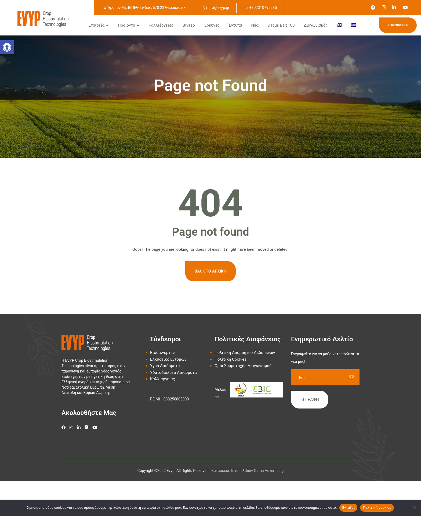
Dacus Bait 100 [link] (281, 25)
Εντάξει (348, 508)
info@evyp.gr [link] (216, 7)
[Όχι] (414, 507)
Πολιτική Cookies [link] (230, 359)
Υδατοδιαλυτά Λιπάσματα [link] (173, 372)
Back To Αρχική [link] (210, 271)
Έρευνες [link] (211, 25)
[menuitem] (339, 25)
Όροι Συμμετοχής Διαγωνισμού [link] (243, 365)
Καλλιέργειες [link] (161, 25)
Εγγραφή (309, 399)
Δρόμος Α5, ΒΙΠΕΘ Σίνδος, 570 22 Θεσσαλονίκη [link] (146, 7)
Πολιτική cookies (377, 508)
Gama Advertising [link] (269, 470)
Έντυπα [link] (235, 25)
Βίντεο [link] (189, 25)
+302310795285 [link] (261, 7)
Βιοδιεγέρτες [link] (162, 352)
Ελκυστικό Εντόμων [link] (168, 359)
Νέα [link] (254, 25)
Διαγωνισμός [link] (316, 25)
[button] (7, 47)
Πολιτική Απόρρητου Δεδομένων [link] (245, 352)
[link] (373, 7)
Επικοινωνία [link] (398, 25)
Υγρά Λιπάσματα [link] (165, 365)
